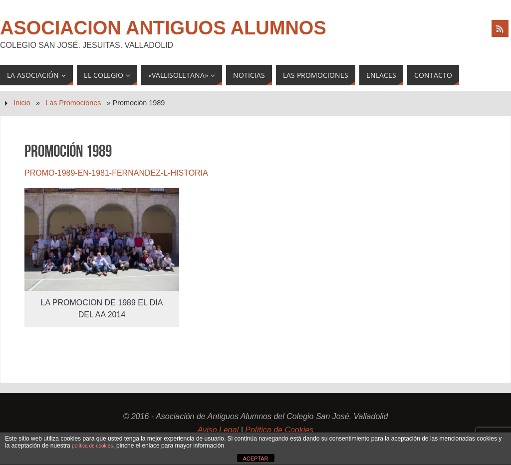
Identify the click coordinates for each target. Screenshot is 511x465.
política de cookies (92, 446)
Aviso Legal (218, 430)
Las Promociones (73, 103)
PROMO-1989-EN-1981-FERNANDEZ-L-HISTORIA (116, 173)
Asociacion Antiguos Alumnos (163, 28)
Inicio (21, 103)
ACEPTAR (255, 459)
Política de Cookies (279, 430)
